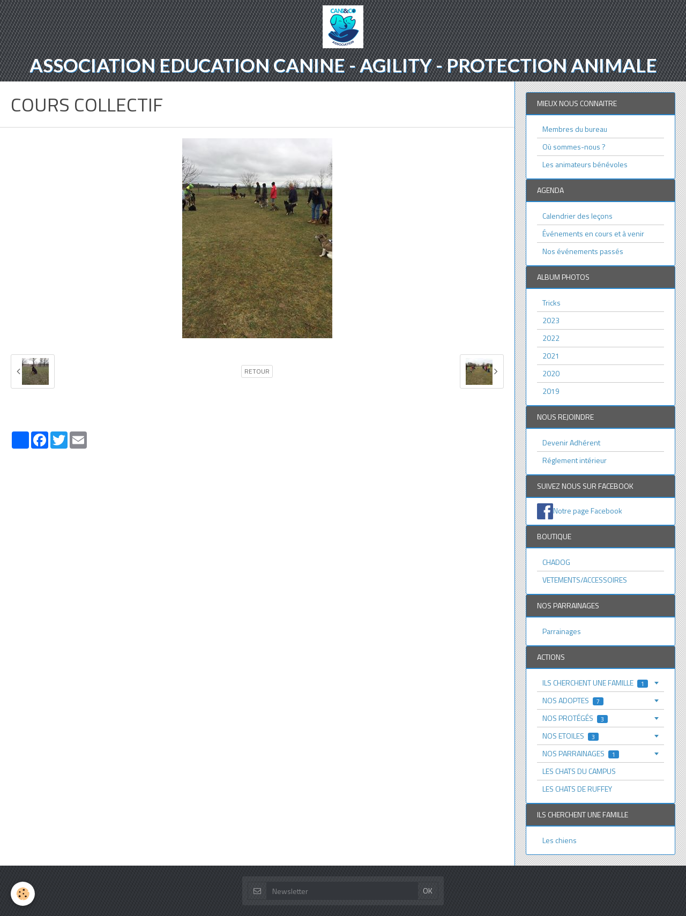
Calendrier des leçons (577, 215)
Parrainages (561, 631)
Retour (257, 371)
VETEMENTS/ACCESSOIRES (584, 579)
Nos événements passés (582, 251)
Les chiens (559, 840)
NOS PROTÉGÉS (575, 718)
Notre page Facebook (587, 510)
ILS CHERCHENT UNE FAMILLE (595, 682)
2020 (551, 373)
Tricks (551, 302)
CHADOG (556, 562)
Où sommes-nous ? (574, 146)
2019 (551, 391)
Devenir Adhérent (571, 442)
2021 (551, 355)
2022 (551, 338)
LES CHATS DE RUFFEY (577, 788)
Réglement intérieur (574, 460)
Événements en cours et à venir (593, 233)
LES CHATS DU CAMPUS (579, 771)
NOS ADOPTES (572, 700)
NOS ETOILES (570, 735)
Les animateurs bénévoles (585, 164)
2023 (551, 320)
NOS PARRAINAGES (580, 753)
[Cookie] (23, 894)
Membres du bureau (574, 129)
